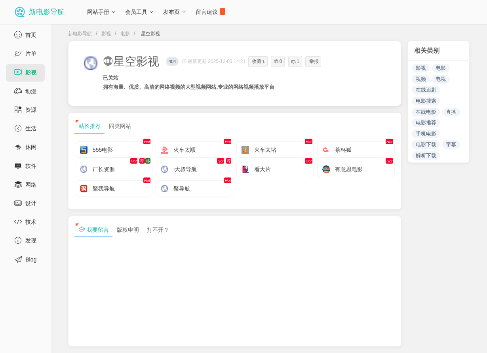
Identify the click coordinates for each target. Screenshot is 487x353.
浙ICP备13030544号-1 (163, 340)
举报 (314, 61)
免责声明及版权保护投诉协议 (338, 340)
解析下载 (426, 155)
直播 (451, 112)
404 (172, 61)
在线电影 (426, 112)
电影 (125, 33)
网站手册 (101, 12)
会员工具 (139, 12)
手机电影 (426, 134)
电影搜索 (426, 101)
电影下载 (426, 144)
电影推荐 (426, 123)
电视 (441, 79)
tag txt (468, 340)
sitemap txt (432, 340)
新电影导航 (80, 33)
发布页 (174, 12)
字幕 (451, 144)
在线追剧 (426, 90)
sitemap (395, 340)
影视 (106, 33)
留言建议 (210, 11)
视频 (421, 79)
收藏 (258, 61)
